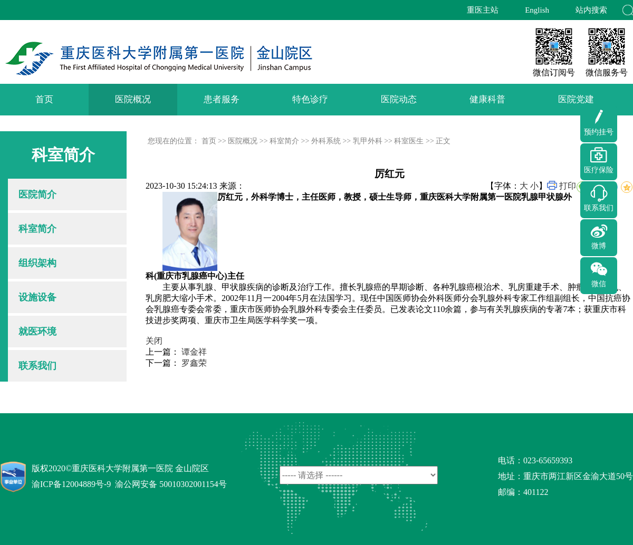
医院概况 (133, 99)
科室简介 (37, 228)
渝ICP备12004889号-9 (71, 484)
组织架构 (37, 263)
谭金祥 (194, 351)
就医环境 (37, 331)
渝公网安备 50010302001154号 (170, 484)
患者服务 (221, 99)
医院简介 (37, 194)
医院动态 (399, 99)
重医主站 (482, 10)
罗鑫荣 (194, 362)
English (537, 10)
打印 (567, 185)
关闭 (154, 340)
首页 (44, 99)
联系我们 (37, 366)
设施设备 (37, 297)
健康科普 (487, 99)
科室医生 (409, 141)
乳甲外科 (367, 141)
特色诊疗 (310, 99)
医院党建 (576, 99)
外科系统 (326, 141)
